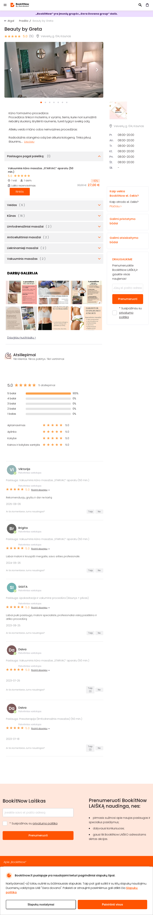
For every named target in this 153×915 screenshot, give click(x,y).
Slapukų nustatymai (40, 904)
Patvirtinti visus (112, 904)
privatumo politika (45, 823)
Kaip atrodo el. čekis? (125, 198)
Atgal (11, 21)
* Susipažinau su (130, 312)
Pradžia (23, 21)
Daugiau (29, 141)
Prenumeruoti (127, 299)
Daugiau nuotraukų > (21, 338)
